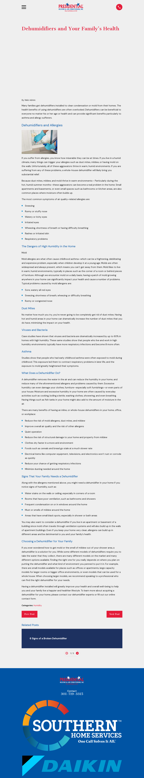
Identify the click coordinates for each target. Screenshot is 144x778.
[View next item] (77, 616)
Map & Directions (72, 757)
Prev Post (29, 577)
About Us (72, 775)
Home (72, 770)
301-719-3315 (72, 657)
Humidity (38, 568)
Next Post (114, 577)
